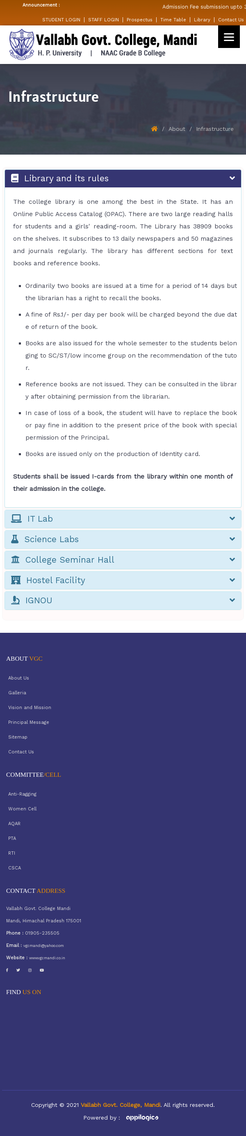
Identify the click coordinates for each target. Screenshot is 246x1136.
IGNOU (123, 600)
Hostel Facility (123, 580)
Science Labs (123, 539)
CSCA (14, 868)
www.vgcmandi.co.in (47, 958)
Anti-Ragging (22, 794)
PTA (12, 838)
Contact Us (231, 20)
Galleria (17, 693)
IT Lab (123, 519)
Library (202, 20)
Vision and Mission (29, 707)
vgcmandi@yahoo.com (43, 946)
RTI (11, 853)
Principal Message (28, 722)
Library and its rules (123, 178)
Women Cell (22, 809)
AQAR (14, 823)
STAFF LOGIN (103, 20)
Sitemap (17, 737)
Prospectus (140, 20)
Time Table (173, 20)
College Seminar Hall (123, 560)
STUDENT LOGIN (61, 20)
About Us (18, 678)
